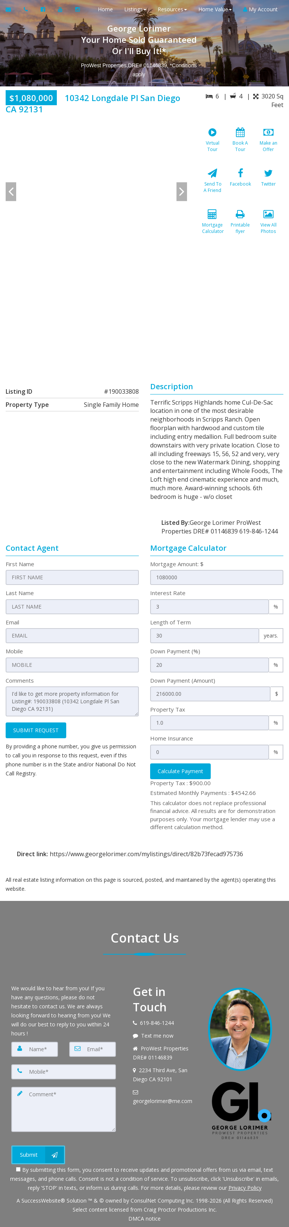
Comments (20, 680)
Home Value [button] (215, 9)
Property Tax (167, 709)
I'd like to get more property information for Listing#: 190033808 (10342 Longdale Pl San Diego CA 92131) (72, 701)
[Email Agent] (12, 9)
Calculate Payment (180, 771)
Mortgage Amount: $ (177, 564)
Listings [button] (135, 9)
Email (12, 622)
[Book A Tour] (240, 144)
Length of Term (170, 622)
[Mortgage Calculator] (212, 226)
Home (105, 9)
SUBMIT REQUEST (36, 730)
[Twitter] (268, 185)
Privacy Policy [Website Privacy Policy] (245, 1187)
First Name (20, 564)
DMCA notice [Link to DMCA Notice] (144, 1218)
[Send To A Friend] (212, 185)
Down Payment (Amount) (182, 680)
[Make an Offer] (268, 144)
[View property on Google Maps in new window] (143, 315)
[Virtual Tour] (212, 144)
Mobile (14, 651)
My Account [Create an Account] (260, 9)
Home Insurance (171, 738)
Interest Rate (168, 593)
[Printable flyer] (240, 226)
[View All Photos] (268, 226)
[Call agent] (26, 9)
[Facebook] (240, 185)
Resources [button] (172, 9)
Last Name (20, 593)
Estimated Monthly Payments (203, 792)
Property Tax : (180, 783)
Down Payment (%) (175, 651)
